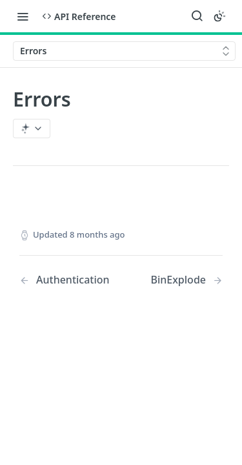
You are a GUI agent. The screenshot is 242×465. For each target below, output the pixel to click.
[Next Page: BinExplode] (186, 280)
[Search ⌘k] (197, 16)
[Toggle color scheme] (219, 16)
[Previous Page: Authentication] (64, 280)
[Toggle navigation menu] (22, 16)
